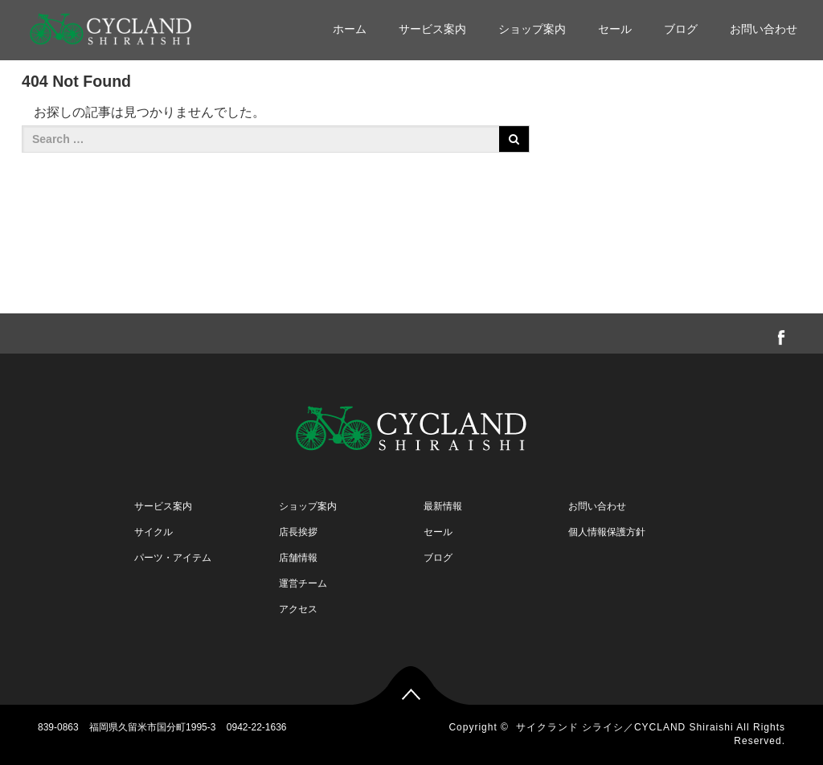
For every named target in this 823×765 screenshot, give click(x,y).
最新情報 (443, 506)
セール (615, 28)
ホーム (349, 28)
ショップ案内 (532, 28)
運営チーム (303, 583)
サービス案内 (432, 28)
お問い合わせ (763, 28)
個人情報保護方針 (606, 532)
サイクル (153, 532)
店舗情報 (298, 557)
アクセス (298, 609)
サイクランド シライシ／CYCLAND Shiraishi (625, 727)
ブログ (681, 28)
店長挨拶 (298, 532)
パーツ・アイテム (172, 557)
